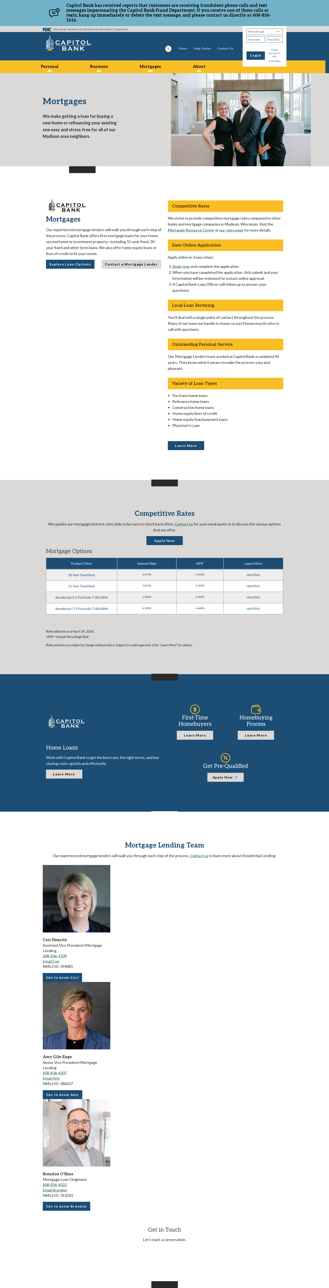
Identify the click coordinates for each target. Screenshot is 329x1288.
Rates (183, 48)
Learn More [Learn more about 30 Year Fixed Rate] (253, 574)
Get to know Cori (62, 978)
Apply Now (164, 540)
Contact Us (225, 48)
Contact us (184, 524)
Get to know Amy (62, 1096)
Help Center (202, 48)
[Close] (283, 13)
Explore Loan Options (70, 264)
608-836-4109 (55, 956)
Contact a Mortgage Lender (131, 264)
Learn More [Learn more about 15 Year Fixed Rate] (253, 585)
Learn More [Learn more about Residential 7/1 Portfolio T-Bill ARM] (253, 608)
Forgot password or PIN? (275, 53)
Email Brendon (55, 1190)
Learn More (186, 445)
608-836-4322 (55, 1184)
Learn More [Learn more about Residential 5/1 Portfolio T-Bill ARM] (253, 596)
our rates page (231, 230)
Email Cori (51, 961)
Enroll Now (274, 61)
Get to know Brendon (66, 1207)
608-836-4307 (55, 1073)
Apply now (181, 266)
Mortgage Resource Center (191, 230)
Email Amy (51, 1078)
